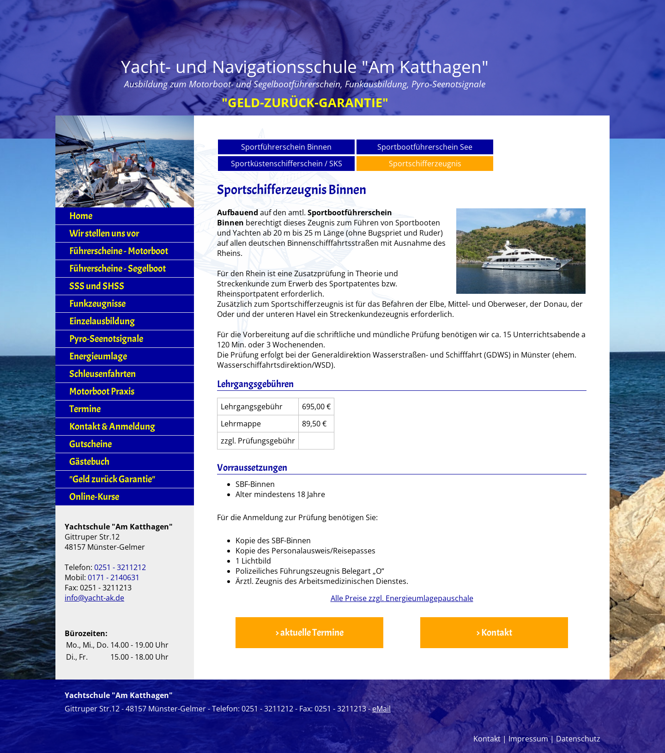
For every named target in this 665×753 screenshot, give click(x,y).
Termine (85, 409)
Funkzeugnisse (97, 304)
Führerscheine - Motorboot (118, 251)
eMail (381, 709)
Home (80, 216)
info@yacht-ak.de (94, 598)
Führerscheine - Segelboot (117, 268)
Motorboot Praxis (101, 391)
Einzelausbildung (102, 321)
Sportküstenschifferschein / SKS (286, 163)
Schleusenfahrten (102, 374)
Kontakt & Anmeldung (112, 426)
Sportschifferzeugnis (425, 163)
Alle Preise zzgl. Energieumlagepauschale (402, 598)
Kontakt (487, 739)
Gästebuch (89, 461)
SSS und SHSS (96, 286)
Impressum (528, 739)
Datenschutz (578, 739)
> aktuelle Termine (309, 632)
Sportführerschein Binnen (286, 147)
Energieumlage (98, 356)
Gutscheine (90, 444)
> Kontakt (494, 632)
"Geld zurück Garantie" (112, 479)
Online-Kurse (94, 497)
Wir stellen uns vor (104, 233)
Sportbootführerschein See (424, 147)
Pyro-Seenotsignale (106, 339)
